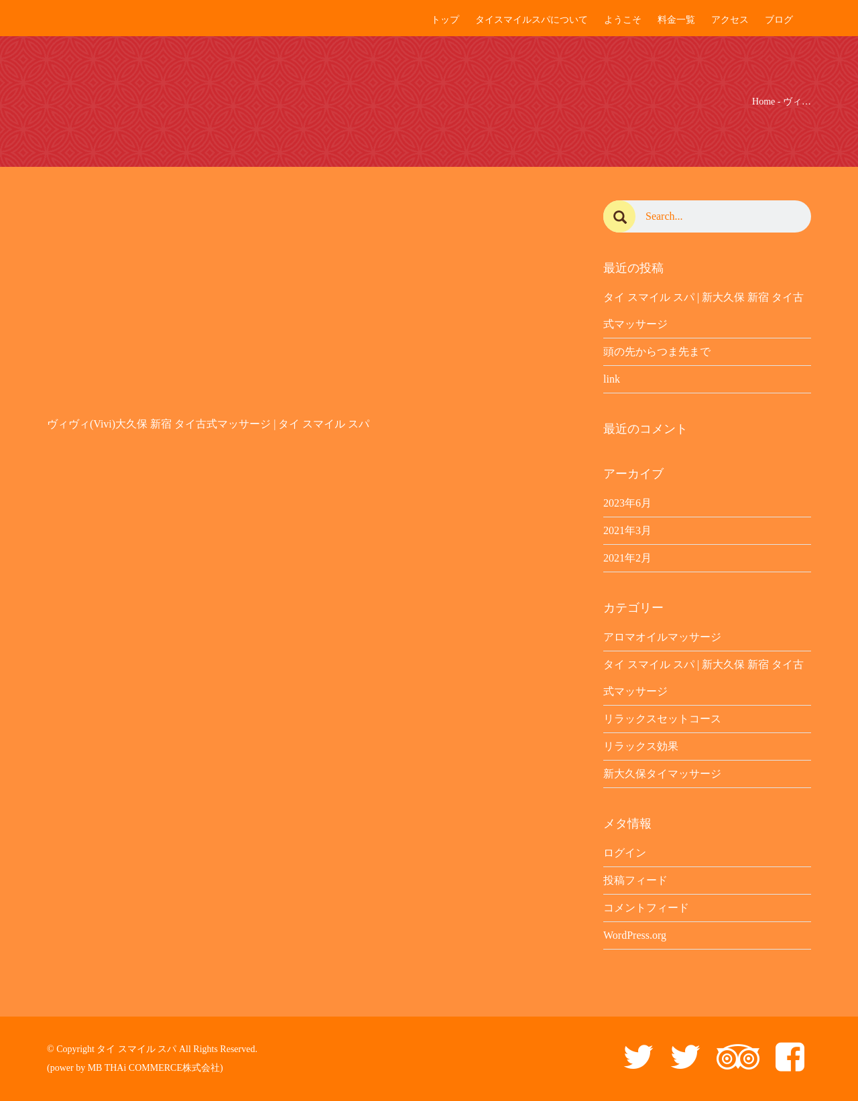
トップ (445, 20)
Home (763, 101)
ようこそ (622, 20)
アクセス (730, 20)
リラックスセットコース (662, 718)
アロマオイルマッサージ (662, 637)
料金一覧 (676, 20)
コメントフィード (646, 907)
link (611, 379)
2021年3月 (627, 530)
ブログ (779, 20)
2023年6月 (627, 503)
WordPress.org (634, 935)
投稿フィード (635, 880)
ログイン (624, 852)
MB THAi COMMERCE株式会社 (154, 1068)
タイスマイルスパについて (531, 20)
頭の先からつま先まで (657, 351)
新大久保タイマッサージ (662, 773)
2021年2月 (627, 558)
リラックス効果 (640, 746)
